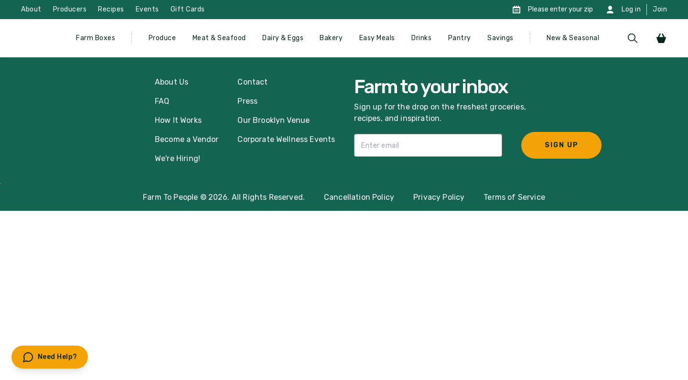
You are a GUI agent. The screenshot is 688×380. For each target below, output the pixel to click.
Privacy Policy (438, 197)
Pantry (459, 38)
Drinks (421, 38)
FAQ (162, 101)
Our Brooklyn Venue (273, 120)
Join (660, 9)
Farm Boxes (95, 38)
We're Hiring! (177, 158)
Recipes (111, 9)
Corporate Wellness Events (286, 139)
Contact (252, 82)
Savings (500, 38)
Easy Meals (377, 38)
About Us (171, 82)
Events (147, 9)
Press (247, 101)
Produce (162, 38)
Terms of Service (514, 197)
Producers (70, 9)
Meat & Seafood (219, 38)
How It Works (178, 120)
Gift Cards (188, 9)
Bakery (331, 38)
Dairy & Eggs (282, 38)
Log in (631, 9)
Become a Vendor (186, 139)
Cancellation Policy (359, 197)
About (31, 9)
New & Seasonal (573, 38)
